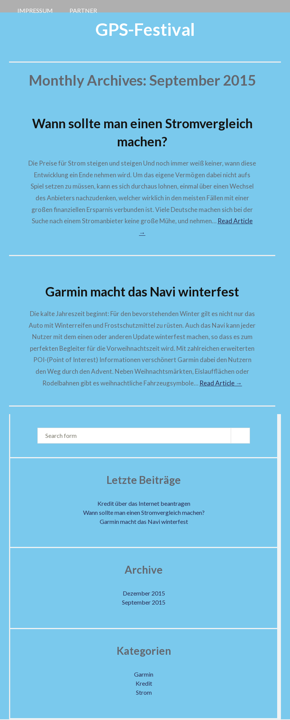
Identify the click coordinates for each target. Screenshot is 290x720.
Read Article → (220, 383)
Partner (83, 9)
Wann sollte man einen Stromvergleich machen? (144, 512)
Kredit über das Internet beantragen (143, 503)
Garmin (143, 674)
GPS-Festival (145, 29)
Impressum (35, 9)
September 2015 (143, 602)
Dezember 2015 (144, 593)
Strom (144, 692)
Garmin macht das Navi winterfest (142, 291)
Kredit (144, 683)
